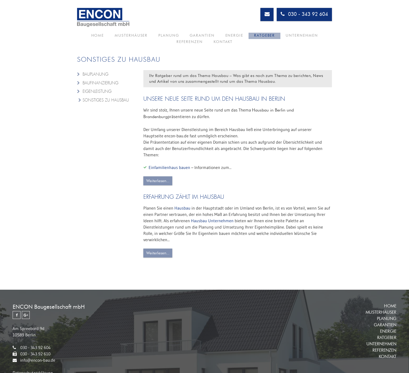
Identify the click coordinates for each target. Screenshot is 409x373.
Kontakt (317, 38)
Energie (201, 38)
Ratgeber (225, 38)
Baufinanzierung (100, 83)
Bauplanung (95, 74)
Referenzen (289, 38)
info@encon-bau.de (37, 360)
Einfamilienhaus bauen (169, 167)
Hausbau (182, 208)
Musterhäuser (116, 38)
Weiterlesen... (157, 181)
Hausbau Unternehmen (212, 220)
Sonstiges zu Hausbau (106, 100)
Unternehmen (255, 38)
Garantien (175, 38)
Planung (148, 38)
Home (89, 38)
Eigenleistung (97, 91)
